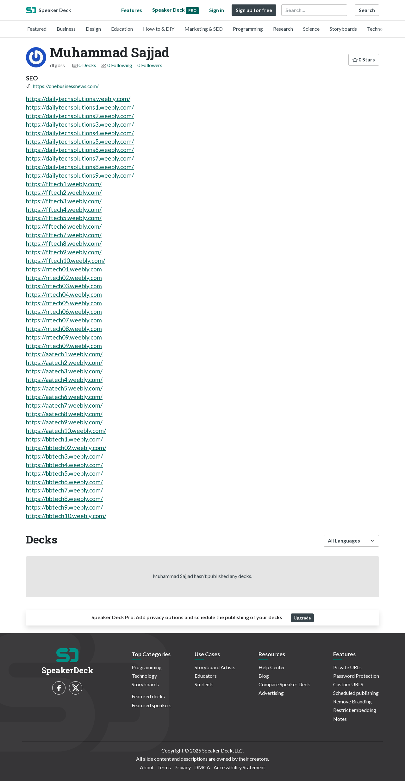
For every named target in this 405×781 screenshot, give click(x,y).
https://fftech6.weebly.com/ (64, 226)
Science (311, 29)
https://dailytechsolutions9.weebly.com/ (80, 175)
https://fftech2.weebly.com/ (64, 192)
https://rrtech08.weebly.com (64, 328)
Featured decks (148, 696)
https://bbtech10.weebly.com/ (66, 515)
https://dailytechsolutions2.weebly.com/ (80, 115)
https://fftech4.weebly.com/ (64, 209)
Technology (379, 29)
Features (131, 10)
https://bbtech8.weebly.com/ (64, 498)
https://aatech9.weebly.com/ (64, 422)
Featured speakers (151, 705)
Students (204, 684)
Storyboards (343, 29)
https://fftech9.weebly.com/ (64, 252)
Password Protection (356, 676)
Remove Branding (352, 701)
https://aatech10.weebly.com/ (66, 430)
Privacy (182, 767)
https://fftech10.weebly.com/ (65, 260)
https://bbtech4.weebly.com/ (64, 464)
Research (283, 29)
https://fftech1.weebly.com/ (64, 183)
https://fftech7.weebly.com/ (64, 234)
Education (122, 29)
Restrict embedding (354, 710)
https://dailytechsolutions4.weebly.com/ (80, 133)
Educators (206, 676)
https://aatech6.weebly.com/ (64, 396)
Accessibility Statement (239, 767)
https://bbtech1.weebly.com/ (64, 439)
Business (66, 29)
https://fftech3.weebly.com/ (64, 201)
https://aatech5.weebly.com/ (64, 388)
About (147, 767)
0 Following (119, 65)
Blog (264, 676)
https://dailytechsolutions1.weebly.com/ (80, 107)
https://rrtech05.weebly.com (64, 303)
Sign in (216, 10)
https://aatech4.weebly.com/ (64, 379)
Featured (37, 29)
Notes (340, 719)
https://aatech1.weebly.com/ (64, 354)
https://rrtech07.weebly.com (64, 320)
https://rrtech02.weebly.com (64, 277)
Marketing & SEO (203, 29)
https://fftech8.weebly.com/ (64, 243)
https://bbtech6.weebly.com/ (64, 482)
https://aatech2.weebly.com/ (64, 362)
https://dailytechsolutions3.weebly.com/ (80, 124)
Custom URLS (348, 684)
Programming (248, 29)
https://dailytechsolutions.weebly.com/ (78, 98)
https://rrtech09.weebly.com (64, 337)
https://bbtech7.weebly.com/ (64, 490)
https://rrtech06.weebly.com (64, 311)
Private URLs (347, 667)
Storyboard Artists (215, 667)
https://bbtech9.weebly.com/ (64, 507)
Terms (164, 767)
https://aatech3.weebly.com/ (64, 371)
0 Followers (149, 65)
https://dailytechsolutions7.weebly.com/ (80, 158)
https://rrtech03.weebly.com (64, 285)
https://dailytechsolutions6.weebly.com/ (80, 149)
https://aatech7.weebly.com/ (64, 405)
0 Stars (363, 59)
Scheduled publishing (356, 693)
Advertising (271, 693)
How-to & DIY (158, 29)
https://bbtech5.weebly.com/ (64, 473)
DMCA (202, 767)
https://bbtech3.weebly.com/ (64, 456)
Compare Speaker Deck (284, 684)
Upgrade (302, 617)
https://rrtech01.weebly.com (64, 269)
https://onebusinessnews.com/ (66, 86)
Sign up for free (254, 10)
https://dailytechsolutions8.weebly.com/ (80, 166)
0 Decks (87, 65)
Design (93, 29)
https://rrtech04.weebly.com (64, 294)
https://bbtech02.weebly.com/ (66, 447)
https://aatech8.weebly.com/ (64, 413)
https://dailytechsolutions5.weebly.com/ (80, 141)
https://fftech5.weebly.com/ (64, 217)
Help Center (272, 667)
